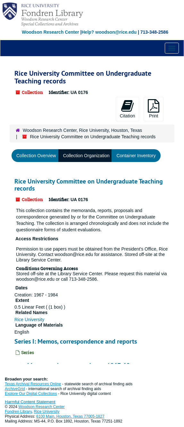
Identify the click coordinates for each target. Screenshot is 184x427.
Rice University (29, 319)
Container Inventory (135, 155)
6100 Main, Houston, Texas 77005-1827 (70, 416)
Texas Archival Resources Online (33, 384)
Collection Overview (36, 155)
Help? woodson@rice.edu (109, 32)
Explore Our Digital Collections (31, 393)
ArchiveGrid (15, 389)
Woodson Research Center (50, 32)
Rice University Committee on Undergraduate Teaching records (88, 184)
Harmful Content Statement (30, 401)
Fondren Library (18, 411)
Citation (127, 108)
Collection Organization (86, 155)
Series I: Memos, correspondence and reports (75, 341)
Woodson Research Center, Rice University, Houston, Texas (82, 130)
